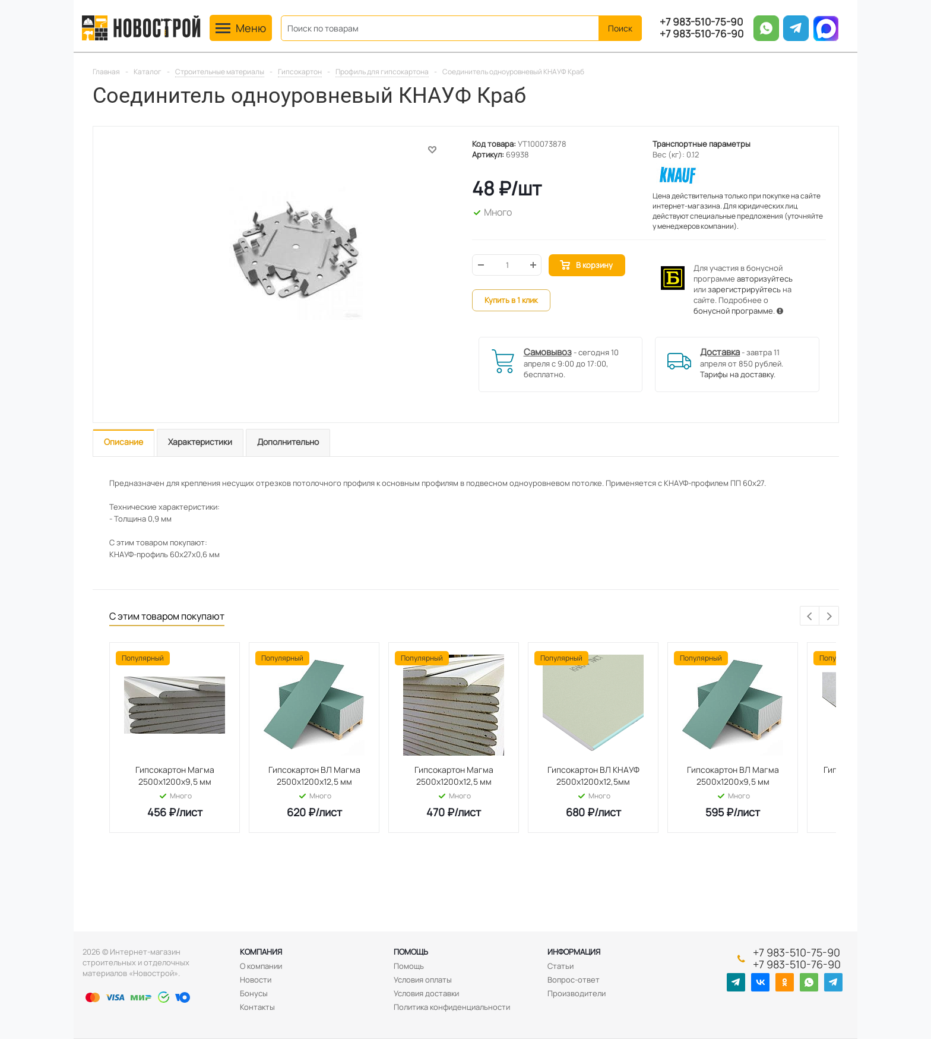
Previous (810, 616)
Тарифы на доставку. (737, 374)
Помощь (411, 951)
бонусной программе (733, 310)
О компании (261, 966)
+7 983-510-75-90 (701, 22)
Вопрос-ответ (573, 979)
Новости (255, 979)
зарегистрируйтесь (744, 289)
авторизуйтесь (765, 278)
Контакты (257, 1007)
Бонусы (254, 993)
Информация (573, 951)
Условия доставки (426, 993)
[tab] (123, 443)
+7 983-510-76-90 (701, 34)
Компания (261, 951)
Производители (576, 993)
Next (829, 616)
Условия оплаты (423, 979)
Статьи (560, 966)
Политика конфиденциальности (452, 1007)
